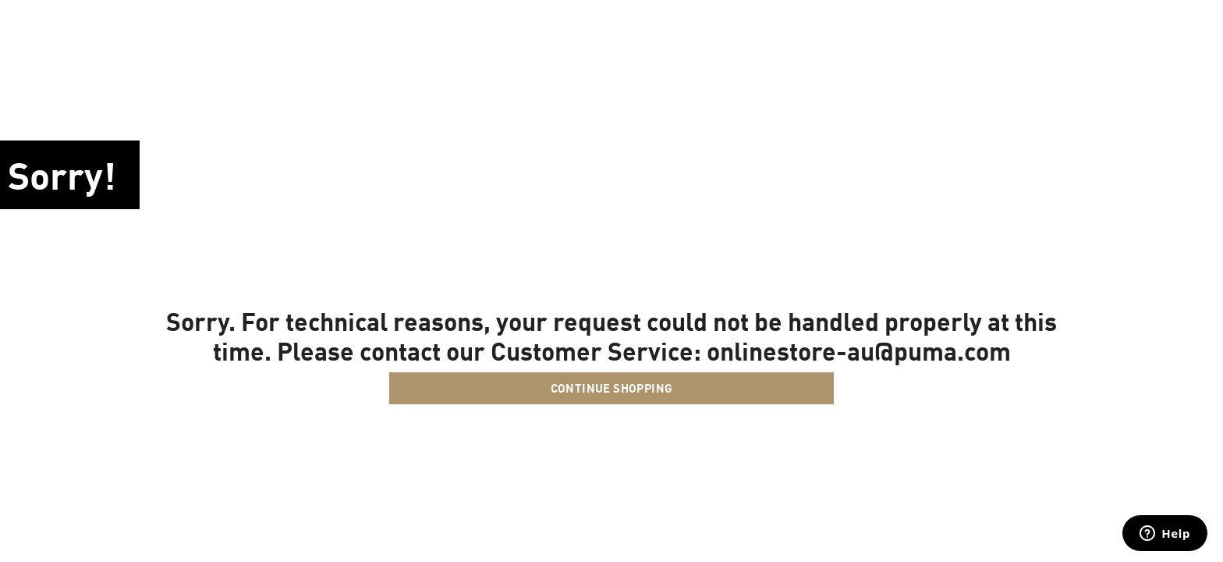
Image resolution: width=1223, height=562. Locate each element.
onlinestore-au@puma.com (859, 350)
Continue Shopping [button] (612, 388)
